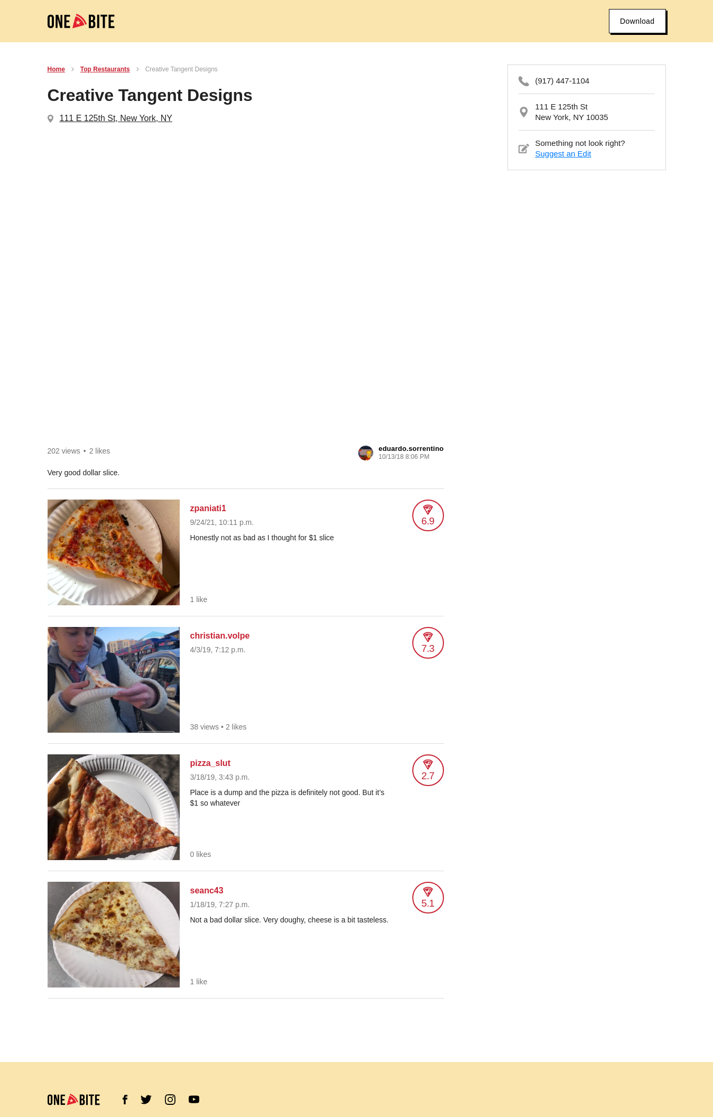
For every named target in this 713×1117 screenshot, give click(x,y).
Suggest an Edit (563, 153)
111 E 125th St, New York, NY (116, 118)
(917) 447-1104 (562, 80)
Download (637, 21)
